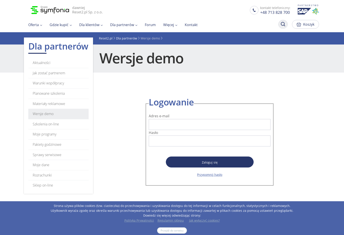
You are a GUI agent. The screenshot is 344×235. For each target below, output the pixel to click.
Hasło (153, 132)
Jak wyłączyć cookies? (204, 220)
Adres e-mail (159, 116)
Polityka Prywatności (139, 220)
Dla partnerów (126, 38)
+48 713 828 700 (275, 12)
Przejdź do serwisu (172, 230)
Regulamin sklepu (171, 220)
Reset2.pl (106, 38)
